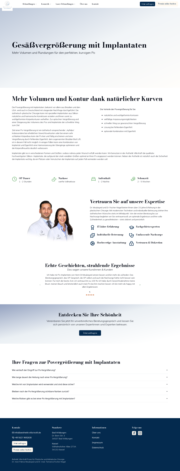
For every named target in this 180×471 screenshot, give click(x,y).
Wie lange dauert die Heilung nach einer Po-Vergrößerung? (90, 377)
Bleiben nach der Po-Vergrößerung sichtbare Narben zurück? (90, 391)
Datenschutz (98, 447)
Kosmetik (46, 4)
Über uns (84, 4)
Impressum (97, 442)
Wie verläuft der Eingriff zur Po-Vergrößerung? (90, 370)
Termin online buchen (167, 3)
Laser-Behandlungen (66, 4)
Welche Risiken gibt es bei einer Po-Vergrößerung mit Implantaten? (90, 398)
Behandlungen (30, 4)
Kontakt (95, 4)
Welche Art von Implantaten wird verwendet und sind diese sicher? (90, 384)
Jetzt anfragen (147, 4)
